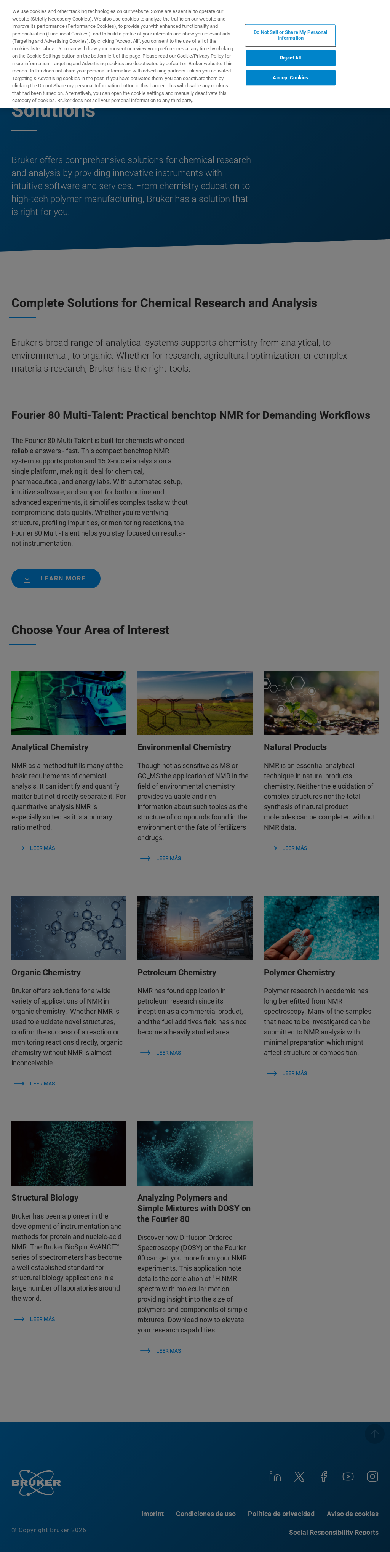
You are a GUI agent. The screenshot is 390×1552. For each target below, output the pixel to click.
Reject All (290, 58)
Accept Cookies (290, 77)
